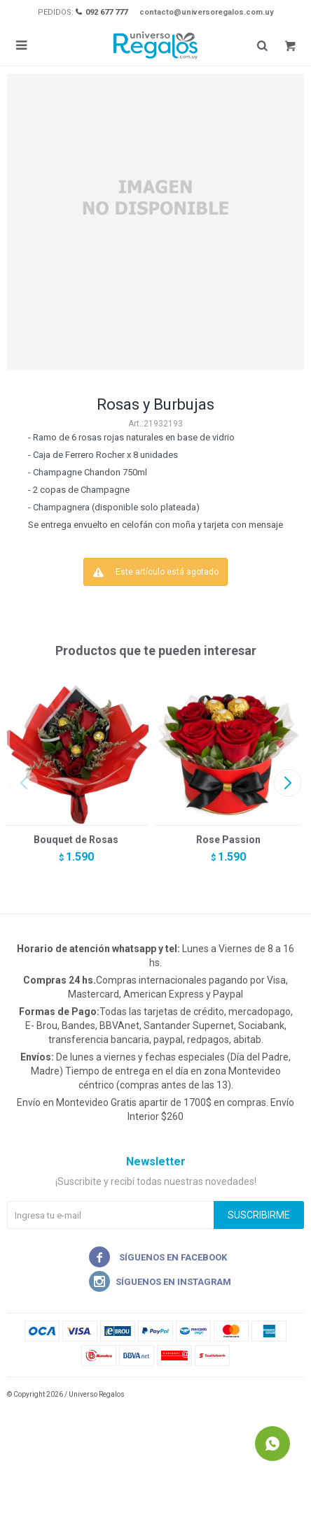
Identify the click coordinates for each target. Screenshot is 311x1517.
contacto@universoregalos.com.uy (206, 12)
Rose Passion (228, 839)
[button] (287, 783)
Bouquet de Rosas (76, 839)
